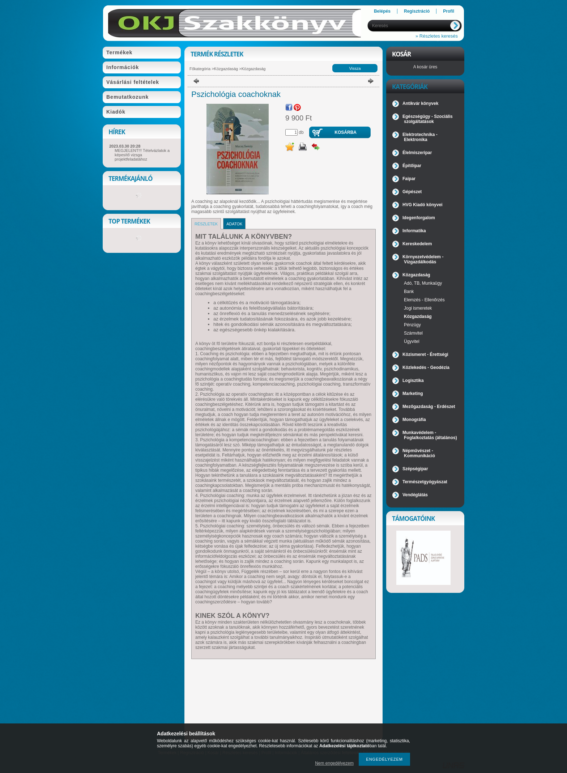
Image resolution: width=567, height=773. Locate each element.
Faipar (408, 178)
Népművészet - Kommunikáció (418, 453)
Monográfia (414, 419)
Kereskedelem (417, 243)
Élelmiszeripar (417, 152)
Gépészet (412, 191)
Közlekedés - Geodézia (425, 367)
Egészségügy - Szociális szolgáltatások (427, 119)
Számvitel (413, 333)
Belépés (382, 11)
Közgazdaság (226, 69)
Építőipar (411, 165)
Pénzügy (412, 324)
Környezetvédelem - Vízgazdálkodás (422, 259)
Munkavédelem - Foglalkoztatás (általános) (429, 435)
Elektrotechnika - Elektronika (420, 137)
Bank (409, 291)
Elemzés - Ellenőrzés (424, 299)
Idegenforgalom (418, 217)
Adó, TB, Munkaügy (423, 283)
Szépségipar (415, 468)
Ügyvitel (411, 341)
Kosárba (345, 132)
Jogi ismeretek (418, 308)
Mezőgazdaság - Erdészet (428, 406)
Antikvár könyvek (420, 103)
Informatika (414, 230)
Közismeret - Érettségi (425, 354)
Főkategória (199, 69)
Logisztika (413, 380)
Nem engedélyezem (334, 763)
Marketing (412, 393)
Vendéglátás (415, 494)
